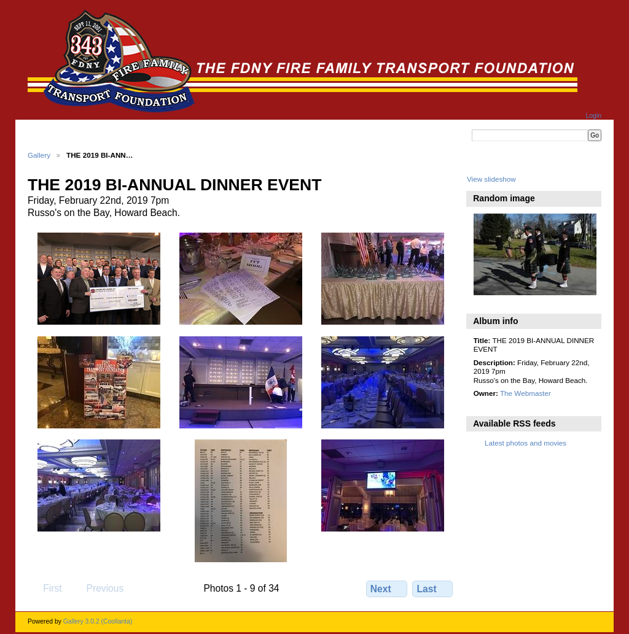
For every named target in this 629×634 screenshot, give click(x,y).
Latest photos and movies (525, 443)
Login (593, 115)
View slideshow (491, 179)
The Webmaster (525, 393)
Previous (98, 587)
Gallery (39, 155)
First (46, 587)
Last (432, 588)
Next (386, 588)
